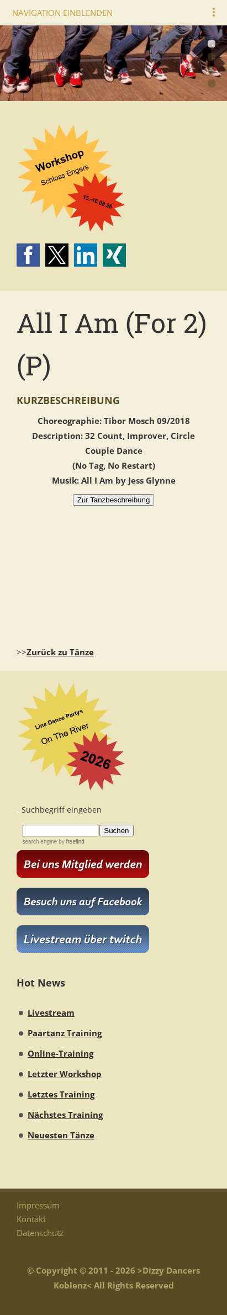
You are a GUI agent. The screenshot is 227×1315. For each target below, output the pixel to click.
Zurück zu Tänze (60, 652)
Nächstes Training (65, 1114)
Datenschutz (40, 1232)
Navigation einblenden (62, 12)
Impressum (38, 1205)
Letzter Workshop (65, 1073)
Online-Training (60, 1053)
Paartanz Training (65, 1032)
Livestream (51, 1012)
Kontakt (31, 1218)
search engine (40, 842)
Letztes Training (61, 1094)
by (70, 842)
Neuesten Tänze (61, 1135)
